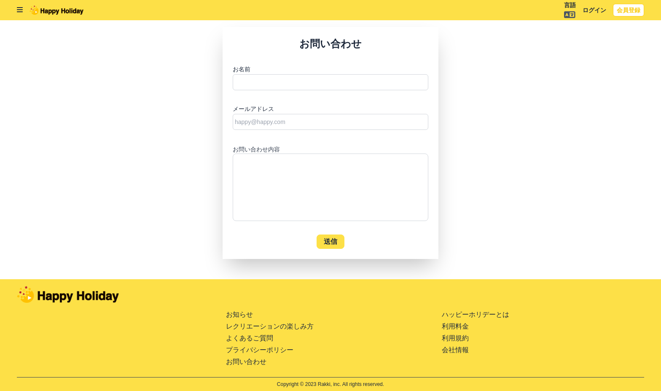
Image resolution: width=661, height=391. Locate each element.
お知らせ (239, 314)
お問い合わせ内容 (256, 149)
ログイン (594, 10)
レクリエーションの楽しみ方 (270, 326)
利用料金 (455, 326)
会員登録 (628, 10)
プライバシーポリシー (259, 349)
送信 (331, 241)
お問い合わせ (246, 361)
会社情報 (455, 349)
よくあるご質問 (249, 338)
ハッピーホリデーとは (475, 314)
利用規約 (455, 338)
